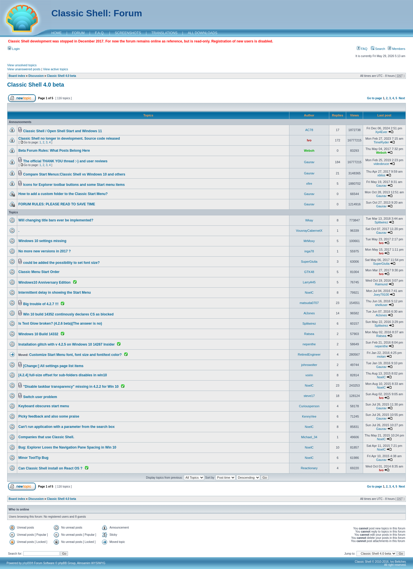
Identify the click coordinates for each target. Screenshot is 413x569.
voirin (309, 375)
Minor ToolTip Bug (33, 458)
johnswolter (309, 365)
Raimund (381, 284)
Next (402, 98)
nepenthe (309, 344)
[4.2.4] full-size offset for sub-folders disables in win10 (62, 375)
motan (381, 356)
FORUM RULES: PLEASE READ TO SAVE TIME (56, 204)
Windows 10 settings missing (42, 241)
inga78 (309, 251)
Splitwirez (381, 222)
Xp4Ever (381, 132)
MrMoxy (309, 241)
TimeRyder (381, 142)
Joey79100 (381, 294)
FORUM (78, 33)
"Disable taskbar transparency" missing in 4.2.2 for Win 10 (71, 387)
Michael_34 (309, 437)
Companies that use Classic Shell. (46, 437)
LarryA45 (309, 282)
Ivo (309, 140)
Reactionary (309, 468)
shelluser (381, 305)
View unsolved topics (22, 65)
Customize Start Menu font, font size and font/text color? (75, 355)
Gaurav (309, 162)
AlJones (309, 313)
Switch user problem (40, 397)
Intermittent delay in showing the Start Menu (54, 293)
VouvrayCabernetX (309, 230)
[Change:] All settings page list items (53, 366)
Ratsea (309, 334)
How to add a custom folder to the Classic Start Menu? (63, 194)
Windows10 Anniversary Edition (44, 282)
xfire (309, 183)
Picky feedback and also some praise (48, 416)
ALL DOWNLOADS (202, 33)
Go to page (374, 98)
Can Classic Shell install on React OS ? (50, 468)
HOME (56, 33)
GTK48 (309, 272)
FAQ (362, 48)
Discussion (36, 75)
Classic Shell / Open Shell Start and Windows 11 (62, 131)
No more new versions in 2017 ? (44, 251)
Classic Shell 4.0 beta (61, 75)
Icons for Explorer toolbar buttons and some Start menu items (74, 185)
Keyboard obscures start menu (43, 406)
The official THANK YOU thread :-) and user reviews (65, 161)
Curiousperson (309, 406)
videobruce (381, 163)
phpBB (27, 563)
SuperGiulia (309, 261)
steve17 (309, 395)
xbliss (381, 175)
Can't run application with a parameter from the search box (66, 427)
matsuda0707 (309, 303)
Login (14, 48)
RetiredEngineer (309, 354)
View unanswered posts (23, 69)
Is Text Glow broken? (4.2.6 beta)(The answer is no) (60, 323)
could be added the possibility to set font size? (61, 263)
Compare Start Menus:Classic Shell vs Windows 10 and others (74, 174)
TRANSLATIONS (164, 33)
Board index (17, 75)
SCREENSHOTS (128, 33)
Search (378, 48)
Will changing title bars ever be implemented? (55, 220)
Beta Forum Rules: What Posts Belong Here (54, 151)
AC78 (309, 130)
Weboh (309, 150)
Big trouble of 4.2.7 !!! (41, 304)
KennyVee (309, 416)
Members (396, 48)
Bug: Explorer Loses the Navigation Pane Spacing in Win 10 (67, 447)
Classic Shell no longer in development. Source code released (69, 139)
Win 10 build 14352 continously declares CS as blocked (68, 314)
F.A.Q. (99, 33)
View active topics (55, 69)
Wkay (309, 220)
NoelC (309, 292)
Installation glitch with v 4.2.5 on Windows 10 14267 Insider (66, 344)
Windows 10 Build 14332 (38, 334)
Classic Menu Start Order (38, 272)
